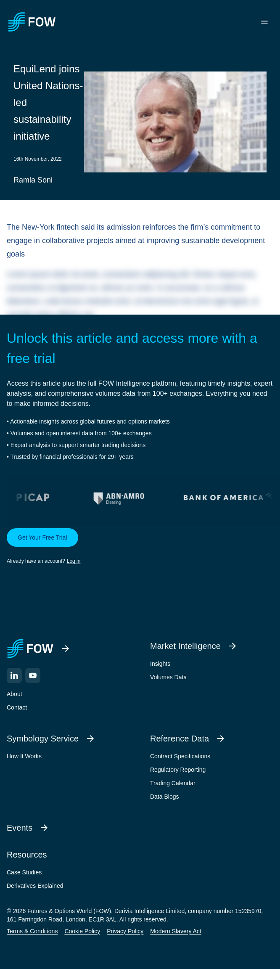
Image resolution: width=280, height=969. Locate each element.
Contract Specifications (180, 756)
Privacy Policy (125, 931)
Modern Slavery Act (175, 931)
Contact (17, 707)
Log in (74, 561)
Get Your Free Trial (42, 537)
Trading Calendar (172, 783)
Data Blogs (164, 796)
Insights (160, 663)
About (14, 694)
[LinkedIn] (14, 675)
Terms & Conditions (32, 931)
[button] (140, 546)
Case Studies (24, 872)
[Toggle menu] (264, 22)
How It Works (24, 756)
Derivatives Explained (35, 885)
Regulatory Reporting (178, 769)
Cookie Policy (82, 931)
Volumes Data (168, 677)
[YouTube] (32, 675)
